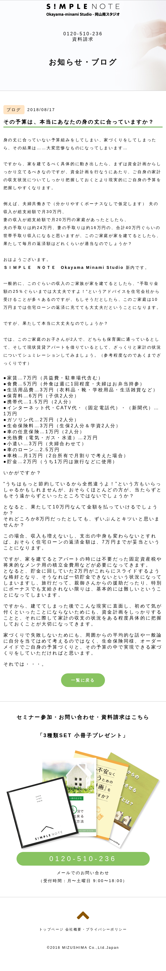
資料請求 (83, 39)
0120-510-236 (83, 33)
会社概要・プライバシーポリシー (96, 929)
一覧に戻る (83, 680)
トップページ (51, 929)
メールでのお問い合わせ (83, 872)
